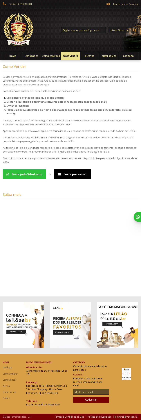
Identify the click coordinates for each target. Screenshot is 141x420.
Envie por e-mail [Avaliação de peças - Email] (72, 174)
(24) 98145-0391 (35, 404)
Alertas (89, 56)
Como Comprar (51, 56)
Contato (128, 56)
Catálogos (31, 56)
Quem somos (109, 56)
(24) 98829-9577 (52, 404)
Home (12, 56)
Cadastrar (91, 399)
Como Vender (70, 56)
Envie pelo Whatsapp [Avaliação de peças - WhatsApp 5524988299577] (24, 174)
